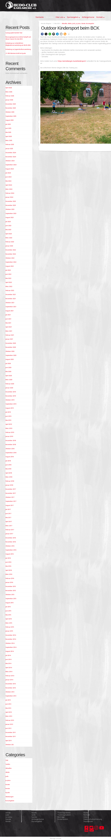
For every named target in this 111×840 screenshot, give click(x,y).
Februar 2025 (10, 144)
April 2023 (9, 234)
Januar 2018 (9, 485)
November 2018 (11, 444)
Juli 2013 (8, 700)
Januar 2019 (9, 436)
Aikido (70, 23)
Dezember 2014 (11, 635)
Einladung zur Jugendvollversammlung (18, 49)
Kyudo (8, 792)
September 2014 (11, 647)
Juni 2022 (8, 274)
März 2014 (9, 671)
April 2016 (9, 570)
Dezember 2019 (11, 392)
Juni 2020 (8, 367)
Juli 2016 (8, 558)
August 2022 (10, 266)
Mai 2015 (8, 615)
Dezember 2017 (11, 489)
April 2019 (9, 424)
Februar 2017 (10, 530)
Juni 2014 (8, 659)
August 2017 (10, 505)
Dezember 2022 (11, 250)
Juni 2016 (8, 562)
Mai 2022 (8, 278)
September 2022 (11, 262)
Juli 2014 (8, 655)
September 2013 (11, 696)
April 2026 (9, 88)
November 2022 (11, 254)
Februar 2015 (10, 627)
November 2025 (11, 108)
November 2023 (11, 205)
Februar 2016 (10, 578)
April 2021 (9, 327)
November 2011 (11, 736)
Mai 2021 (8, 323)
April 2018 (9, 473)
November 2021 (11, 299)
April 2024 (9, 185)
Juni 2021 (8, 319)
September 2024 (11, 165)
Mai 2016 (8, 566)
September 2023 (11, 213)
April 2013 (9, 712)
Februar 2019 (10, 432)
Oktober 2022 (10, 258)
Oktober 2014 (10, 643)
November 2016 (11, 542)
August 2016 (10, 554)
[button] (42, 34)
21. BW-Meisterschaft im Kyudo (16, 53)
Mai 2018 (8, 469)
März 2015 (9, 623)
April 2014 (9, 667)
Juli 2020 (8, 363)
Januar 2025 (9, 148)
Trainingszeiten (63, 812)
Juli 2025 (8, 124)
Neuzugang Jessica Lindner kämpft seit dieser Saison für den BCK (18, 38)
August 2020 (10, 359)
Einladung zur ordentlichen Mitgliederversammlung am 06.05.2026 (18, 44)
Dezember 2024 (11, 153)
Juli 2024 (8, 173)
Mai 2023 (8, 230)
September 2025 (11, 116)
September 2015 (11, 598)
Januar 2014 (9, 680)
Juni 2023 (8, 226)
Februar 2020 (10, 384)
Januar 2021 (9, 339)
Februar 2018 (10, 481)
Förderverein (62, 819)
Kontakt (86, 815)
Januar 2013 (9, 724)
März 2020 (9, 380)
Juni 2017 (8, 513)
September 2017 (11, 501)
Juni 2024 (8, 177)
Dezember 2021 (11, 294)
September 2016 (11, 550)
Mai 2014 (8, 663)
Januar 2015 (9, 631)
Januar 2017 (9, 534)
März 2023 (9, 238)
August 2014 (10, 651)
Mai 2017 (8, 517)
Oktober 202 (10, 745)
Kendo (8, 788)
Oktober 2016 (10, 546)
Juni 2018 (8, 465)
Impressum (88, 821)
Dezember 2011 (11, 732)
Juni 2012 (8, 728)
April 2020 (9, 376)
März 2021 (9, 331)
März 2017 (9, 526)
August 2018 (10, 457)
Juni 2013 (8, 704)
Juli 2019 (8, 412)
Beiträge (60, 817)
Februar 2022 (10, 290)
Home (85, 812)
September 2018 (11, 453)
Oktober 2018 (10, 449)
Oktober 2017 (10, 497)
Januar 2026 (9, 100)
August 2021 (10, 311)
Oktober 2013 (10, 692)
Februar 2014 (10, 676)
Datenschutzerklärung (92, 819)
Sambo (8, 764)
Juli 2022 (8, 270)
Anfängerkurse (38, 819)
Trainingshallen (64, 815)
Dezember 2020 (11, 343)
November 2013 (11, 688)
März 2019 (9, 428)
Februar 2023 (10, 242)
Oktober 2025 (10, 112)
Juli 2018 (8, 461)
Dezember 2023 (11, 201)
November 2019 (11, 396)
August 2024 (10, 169)
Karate (83, 23)
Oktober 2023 (10, 209)
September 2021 (11, 307)
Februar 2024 (10, 193)
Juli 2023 (8, 222)
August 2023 (10, 217)
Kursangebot (90, 23)
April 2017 (9, 521)
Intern (86, 817)
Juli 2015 (8, 607)
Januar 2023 (9, 246)
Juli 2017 (8, 509)
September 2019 (11, 404)
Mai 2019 (8, 420)
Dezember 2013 (11, 684)
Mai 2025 (8, 132)
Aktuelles (64, 23)
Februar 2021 (10, 335)
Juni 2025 (8, 128)
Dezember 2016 (11, 538)
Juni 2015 (8, 611)
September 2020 (11, 355)
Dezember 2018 (11, 440)
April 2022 (9, 282)
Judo (73, 23)
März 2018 (9, 477)
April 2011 (9, 740)
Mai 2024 (8, 181)
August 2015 (10, 603)
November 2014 (11, 639)
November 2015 (11, 590)
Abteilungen (10, 797)
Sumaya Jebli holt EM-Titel (14, 33)
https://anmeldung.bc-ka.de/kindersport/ (72, 61)
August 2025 (10, 120)
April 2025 (9, 136)
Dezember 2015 (11, 586)
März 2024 (9, 189)
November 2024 (11, 157)
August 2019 (10, 408)
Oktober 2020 (10, 351)
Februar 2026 (10, 96)
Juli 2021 (8, 315)
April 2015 (9, 619)
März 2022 (9, 286)
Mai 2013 (8, 708)
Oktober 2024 (10, 161)
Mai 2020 (8, 371)
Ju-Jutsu (78, 23)
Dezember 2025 (11, 104)
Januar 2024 (9, 197)
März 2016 (9, 574)
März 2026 (9, 92)
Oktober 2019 (10, 400)
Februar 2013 (10, 720)
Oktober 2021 (10, 303)
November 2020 (11, 347)
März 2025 (9, 140)
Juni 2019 (8, 416)
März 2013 (9, 716)
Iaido (34, 815)
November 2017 (11, 493)
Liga (7, 760)
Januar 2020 (9, 388)
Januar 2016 (9, 582)
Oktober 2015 (10, 594)
